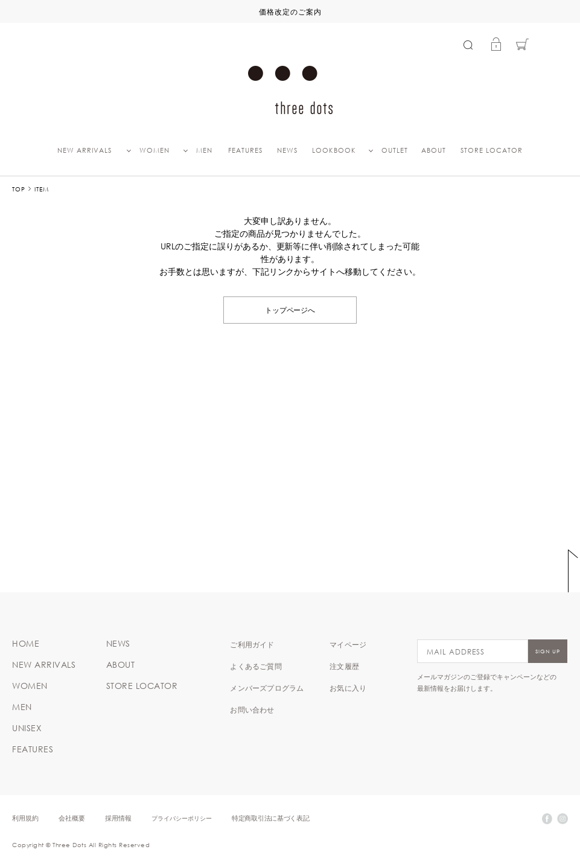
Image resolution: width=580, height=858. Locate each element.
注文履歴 (344, 666)
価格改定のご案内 (290, 11)
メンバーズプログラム (267, 687)
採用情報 (118, 818)
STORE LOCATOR (491, 150)
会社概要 (72, 818)
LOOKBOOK (334, 150)
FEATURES (245, 150)
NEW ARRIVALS (84, 150)
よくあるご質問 (255, 666)
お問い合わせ (252, 709)
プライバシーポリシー (181, 817)
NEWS (287, 150)
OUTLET (394, 150)
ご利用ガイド (252, 644)
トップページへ (290, 309)
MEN (204, 150)
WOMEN (154, 150)
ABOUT (433, 150)
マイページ (348, 644)
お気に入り (348, 687)
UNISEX (27, 728)
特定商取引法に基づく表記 (270, 818)
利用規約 (25, 818)
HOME (25, 644)
